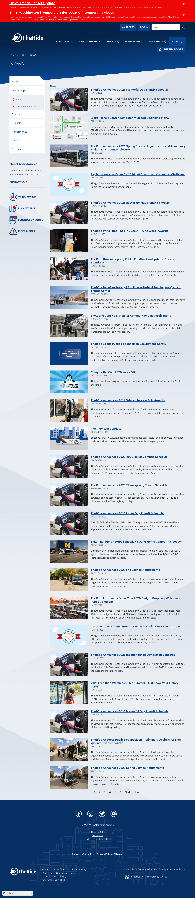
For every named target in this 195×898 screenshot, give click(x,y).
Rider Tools (171, 49)
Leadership (18, 90)
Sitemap (118, 854)
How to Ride (97, 832)
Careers (16, 140)
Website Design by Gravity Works (145, 876)
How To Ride (62, 41)
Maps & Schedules (88, 41)
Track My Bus (22, 197)
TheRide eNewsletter (27, 106)
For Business (156, 41)
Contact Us (18, 149)
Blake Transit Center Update (32, 3)
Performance (19, 131)
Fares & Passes (132, 41)
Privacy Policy (104, 854)
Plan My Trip (22, 208)
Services (111, 41)
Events (16, 114)
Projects (16, 123)
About (175, 41)
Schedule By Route (26, 220)
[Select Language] (17, 893)
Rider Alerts (22, 231)
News (19, 99)
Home (12, 55)
